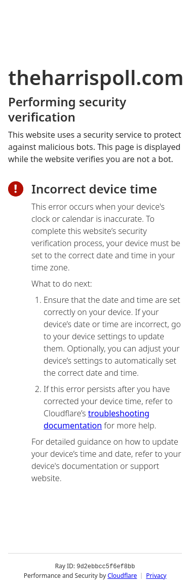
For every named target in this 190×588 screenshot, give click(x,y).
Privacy (156, 575)
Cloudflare (122, 575)
